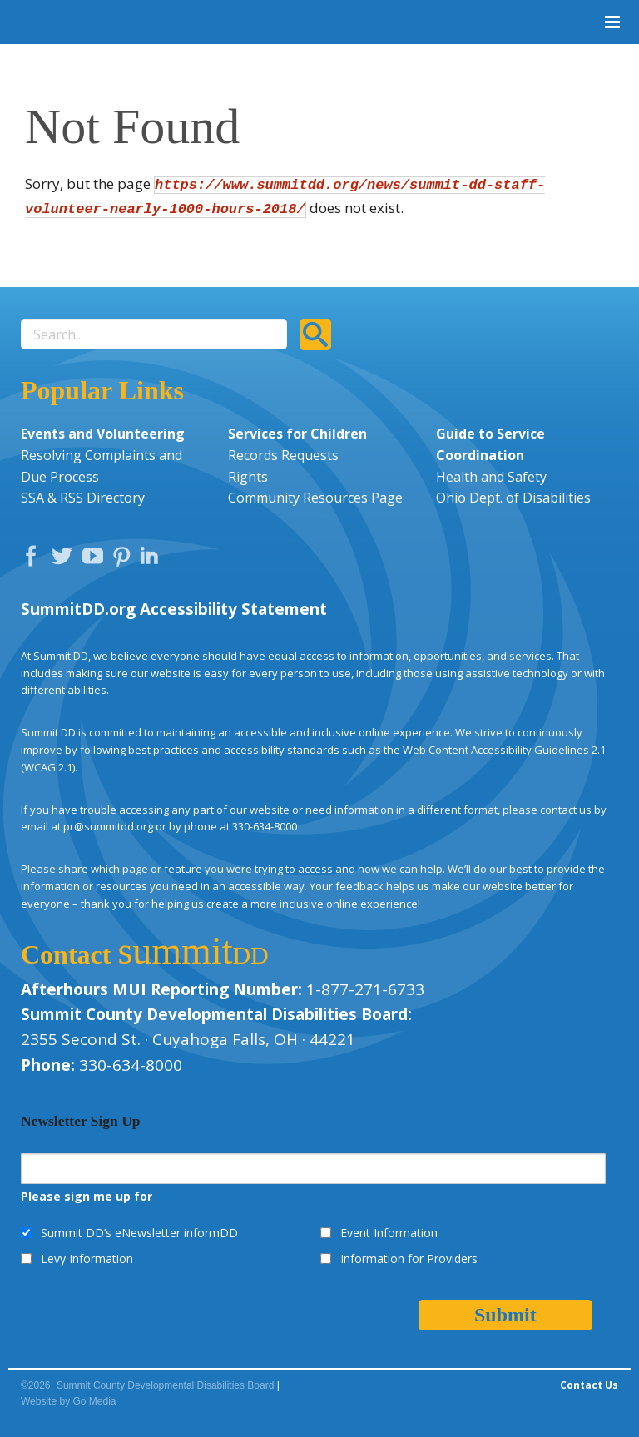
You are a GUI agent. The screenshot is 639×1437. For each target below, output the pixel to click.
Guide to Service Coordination (490, 444)
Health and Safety (491, 477)
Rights (248, 477)
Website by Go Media (68, 1401)
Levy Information (87, 1258)
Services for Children (297, 433)
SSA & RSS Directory (83, 497)
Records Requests (283, 455)
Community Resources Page (315, 497)
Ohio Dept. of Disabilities (513, 497)
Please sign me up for (86, 1196)
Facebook (35, 560)
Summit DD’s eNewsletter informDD (139, 1233)
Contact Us (589, 1385)
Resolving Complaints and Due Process (101, 466)
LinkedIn (151, 560)
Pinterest (124, 560)
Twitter (65, 560)
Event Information (389, 1233)
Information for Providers (409, 1258)
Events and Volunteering (103, 433)
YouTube (96, 560)
